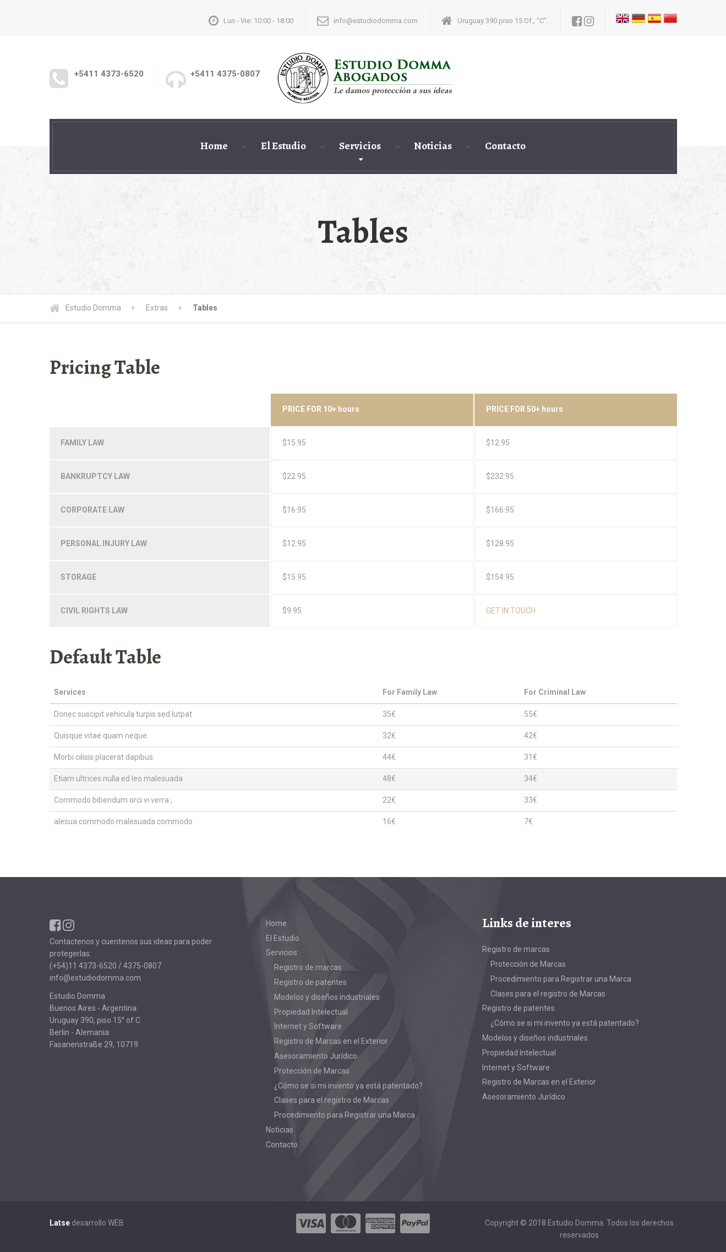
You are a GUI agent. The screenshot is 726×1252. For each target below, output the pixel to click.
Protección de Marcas (312, 1070)
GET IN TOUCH (511, 610)
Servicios (360, 146)
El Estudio (283, 146)
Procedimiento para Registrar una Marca (344, 1115)
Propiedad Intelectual (311, 1012)
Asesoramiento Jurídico (315, 1056)
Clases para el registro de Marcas (331, 1100)
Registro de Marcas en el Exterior (331, 1041)
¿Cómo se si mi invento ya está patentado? (348, 1085)
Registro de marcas (308, 967)
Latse (60, 1222)
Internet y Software (308, 1026)
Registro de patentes (310, 982)
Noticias (433, 146)
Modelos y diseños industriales (327, 997)
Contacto (505, 146)
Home (214, 146)
